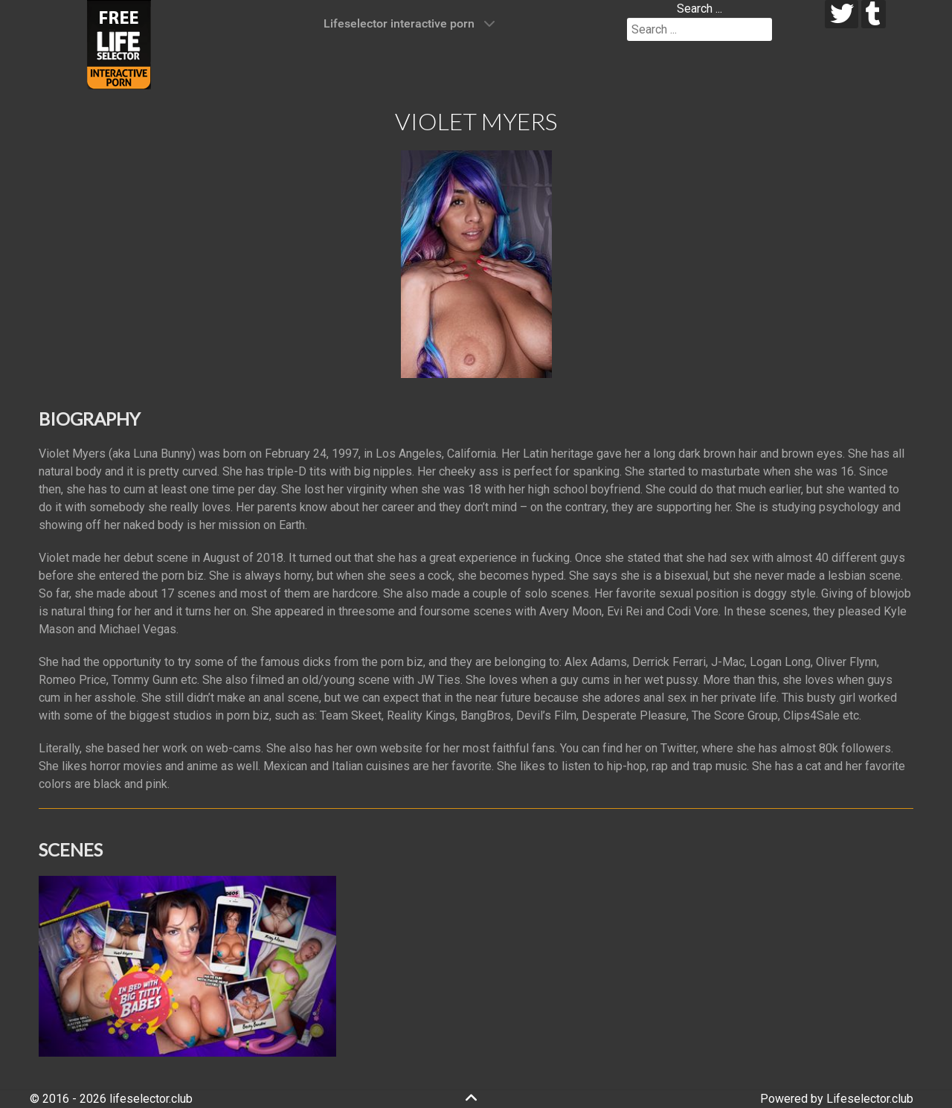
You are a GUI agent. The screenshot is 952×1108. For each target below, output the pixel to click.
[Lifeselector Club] (119, 43)
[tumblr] (873, 14)
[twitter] (841, 14)
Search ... (699, 8)
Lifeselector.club (869, 1099)
